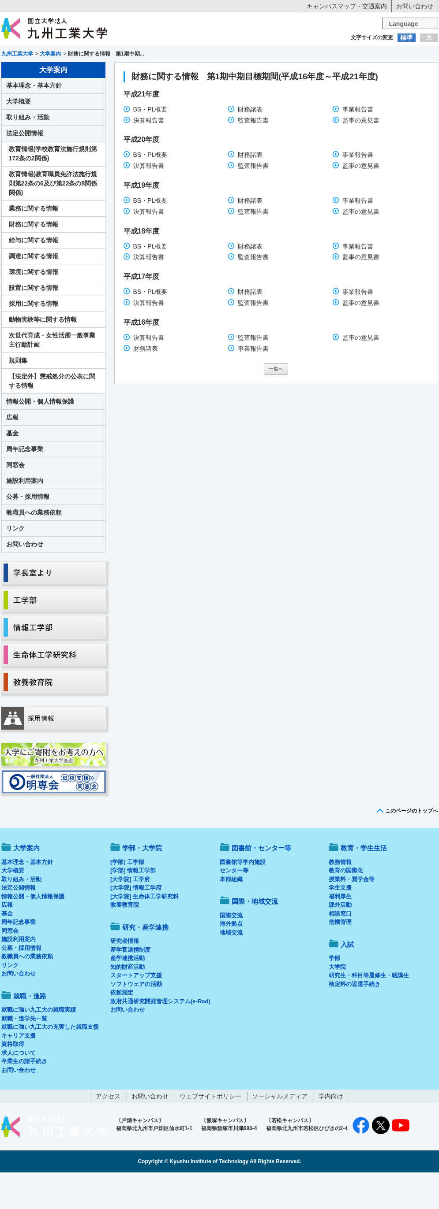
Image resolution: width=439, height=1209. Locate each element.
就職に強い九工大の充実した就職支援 (50, 1063)
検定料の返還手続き (354, 1020)
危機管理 (340, 958)
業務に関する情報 (33, 244)
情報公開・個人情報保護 (40, 437)
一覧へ (276, 405)
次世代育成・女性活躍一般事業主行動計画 (52, 376)
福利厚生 (340, 933)
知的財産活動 (127, 1003)
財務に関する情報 (33, 260)
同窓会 (15, 501)
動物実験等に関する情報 (43, 356)
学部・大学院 (142, 884)
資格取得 (12, 1080)
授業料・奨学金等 (352, 915)
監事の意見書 (360, 156)
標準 (406, 37)
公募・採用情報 (27, 533)
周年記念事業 (24, 485)
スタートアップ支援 (136, 1012)
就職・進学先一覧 (24, 1055)
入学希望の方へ (45, 55)
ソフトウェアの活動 (136, 1020)
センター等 (234, 907)
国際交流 (231, 952)
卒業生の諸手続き (24, 1097)
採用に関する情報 (33, 340)
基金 (12, 469)
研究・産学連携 (301, 73)
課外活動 (340, 941)
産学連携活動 (127, 994)
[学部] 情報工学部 (133, 907)
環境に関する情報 (33, 308)
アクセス (108, 1132)
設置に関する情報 (33, 324)
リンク (15, 564)
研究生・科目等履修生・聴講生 (369, 1012)
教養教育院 (124, 941)
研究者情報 (124, 977)
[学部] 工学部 (127, 898)
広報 (12, 453)
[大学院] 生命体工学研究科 (144, 933)
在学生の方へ (132, 55)
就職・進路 (246, 73)
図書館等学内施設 (243, 898)
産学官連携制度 (130, 986)
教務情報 (340, 898)
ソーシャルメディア (280, 1132)
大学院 (337, 1003)
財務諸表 (250, 145)
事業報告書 (357, 145)
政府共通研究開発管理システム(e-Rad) (160, 1038)
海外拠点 (231, 960)
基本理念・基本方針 (34, 122)
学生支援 (340, 924)
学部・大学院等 (83, 73)
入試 (411, 73)
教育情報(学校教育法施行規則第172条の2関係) (53, 190)
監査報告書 (253, 156)
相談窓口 (340, 950)
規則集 (18, 397)
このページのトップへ (411, 847)
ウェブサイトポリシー (210, 1132)
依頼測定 (121, 1029)
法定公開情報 (24, 169)
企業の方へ (307, 55)
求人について (18, 1089)
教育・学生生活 (192, 73)
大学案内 (28, 73)
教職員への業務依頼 (34, 549)
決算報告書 (148, 156)
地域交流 (231, 969)
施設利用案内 (24, 517)
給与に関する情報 (33, 276)
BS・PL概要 (150, 145)
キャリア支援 (18, 1072)
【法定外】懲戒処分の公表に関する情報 (52, 417)
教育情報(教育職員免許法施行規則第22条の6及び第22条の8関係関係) (53, 220)
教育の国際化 (346, 907)
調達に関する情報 (33, 292)
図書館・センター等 (261, 884)
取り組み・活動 (27, 153)
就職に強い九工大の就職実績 (38, 1046)
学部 (334, 994)
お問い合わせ (414, 6)
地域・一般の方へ (394, 55)
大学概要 (18, 137)
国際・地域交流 (356, 73)
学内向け (331, 1132)
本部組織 (231, 915)
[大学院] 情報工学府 (135, 924)
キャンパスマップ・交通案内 (347, 6)
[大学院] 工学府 (130, 915)
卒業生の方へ (220, 55)
